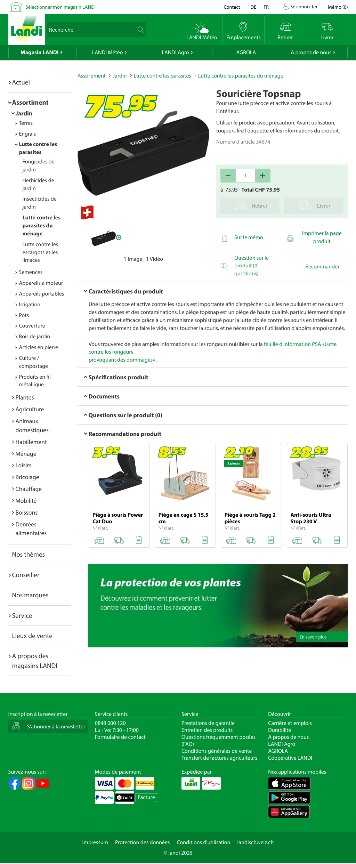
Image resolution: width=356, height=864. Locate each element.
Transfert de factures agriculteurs (219, 757)
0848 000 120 (110, 723)
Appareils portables (41, 293)
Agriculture (30, 409)
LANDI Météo (107, 52)
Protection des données (142, 842)
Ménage (26, 454)
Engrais (27, 133)
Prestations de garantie (208, 723)
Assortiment (30, 102)
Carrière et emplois (290, 723)
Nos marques (30, 595)
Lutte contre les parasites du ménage (42, 225)
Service (22, 615)
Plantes (25, 397)
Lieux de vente (32, 635)
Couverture (32, 325)
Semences (31, 272)
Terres (26, 123)
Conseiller (26, 575)
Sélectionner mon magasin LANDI (61, 6)
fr (266, 6)
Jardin (24, 113)
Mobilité (26, 500)
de (254, 6)
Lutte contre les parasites (162, 75)
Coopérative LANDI (290, 757)
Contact (232, 6)
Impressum (95, 842)
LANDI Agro (175, 52)
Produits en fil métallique (35, 380)
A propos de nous (311, 52)
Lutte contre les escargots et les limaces (40, 252)
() (338, 6)
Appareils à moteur (41, 283)
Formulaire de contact (120, 737)
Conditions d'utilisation (203, 842)
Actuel (21, 82)
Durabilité (279, 730)
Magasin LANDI (39, 52)
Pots (24, 315)
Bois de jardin (34, 336)
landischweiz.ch (255, 842)
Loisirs (24, 465)
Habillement (31, 442)
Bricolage (27, 477)
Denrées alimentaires (31, 528)
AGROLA (246, 52)
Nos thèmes (28, 554)
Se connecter (303, 6)
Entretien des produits (207, 730)
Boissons (27, 512)
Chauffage (29, 489)
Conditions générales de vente (216, 751)
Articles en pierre (38, 347)
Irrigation (30, 304)
